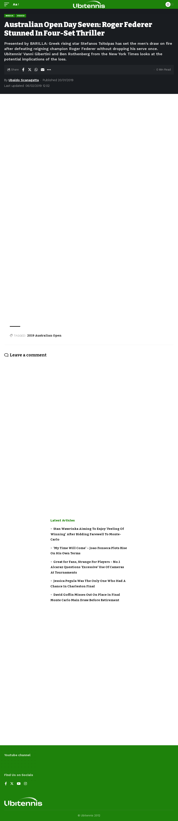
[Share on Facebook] (23, 69)
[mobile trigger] (7, 4)
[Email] (42, 69)
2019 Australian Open (44, 335)
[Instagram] (25, 784)
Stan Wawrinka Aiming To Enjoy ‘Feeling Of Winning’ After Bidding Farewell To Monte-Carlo (87, 534)
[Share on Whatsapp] (36, 69)
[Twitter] (12, 784)
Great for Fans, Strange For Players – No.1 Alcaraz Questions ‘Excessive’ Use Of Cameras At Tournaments (87, 567)
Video (21, 15)
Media (10, 15)
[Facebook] (6, 784)
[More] (49, 69)
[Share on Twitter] (30, 69)
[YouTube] (18, 784)
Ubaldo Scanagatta (24, 80)
